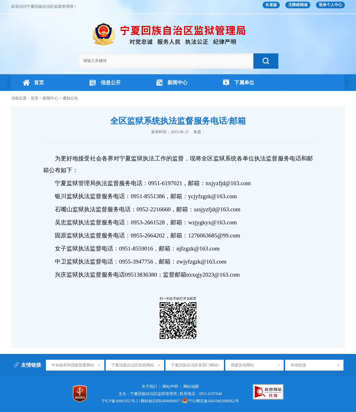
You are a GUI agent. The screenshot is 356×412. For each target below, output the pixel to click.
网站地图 (191, 386)
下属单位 (238, 83)
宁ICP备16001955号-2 (120, 401)
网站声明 (170, 386)
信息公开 (105, 83)
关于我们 (149, 386)
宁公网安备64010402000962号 (210, 401)
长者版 (271, 5)
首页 (33, 83)
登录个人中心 (330, 5)
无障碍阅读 (298, 5)
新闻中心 (171, 83)
